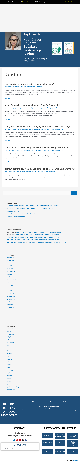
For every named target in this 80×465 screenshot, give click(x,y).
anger (18, 86)
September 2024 (11, 260)
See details (28, 2)
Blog (22, 86)
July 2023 (9, 282)
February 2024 (11, 271)
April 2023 (9, 291)
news (8, 367)
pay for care (10, 373)
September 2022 (11, 304)
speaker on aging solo (13, 384)
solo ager (39, 86)
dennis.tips (76, 460)
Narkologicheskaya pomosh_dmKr (16, 242)
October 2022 (10, 302)
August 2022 (10, 307)
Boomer (36, 108)
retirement (33, 86)
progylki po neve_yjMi (13, 237)
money (9, 364)
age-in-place (7, 129)
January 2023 (10, 293)
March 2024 (10, 268)
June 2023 (10, 285)
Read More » (7, 98)
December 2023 (11, 274)
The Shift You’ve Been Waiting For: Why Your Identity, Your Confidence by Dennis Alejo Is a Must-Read (34, 205)
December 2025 (11, 257)
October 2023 (10, 277)
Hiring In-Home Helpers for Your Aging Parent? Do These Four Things (37, 126)
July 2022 (9, 310)
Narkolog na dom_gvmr (13, 239)
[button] (22, 410)
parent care (10, 370)
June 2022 (10, 313)
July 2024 (9, 263)
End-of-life (56, 108)
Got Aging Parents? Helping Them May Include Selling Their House (36, 147)
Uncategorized (48, 171)
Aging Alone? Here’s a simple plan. (16, 216)
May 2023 (9, 288)
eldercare (9, 356)
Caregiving (27, 86)
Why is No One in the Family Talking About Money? (21, 213)
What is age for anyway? (13, 211)
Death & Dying (49, 108)
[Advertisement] (40, 17)
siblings (9, 378)
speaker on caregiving (13, 387)
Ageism (6, 86)
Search (5, 190)
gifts (36, 171)
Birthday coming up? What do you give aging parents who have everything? (39, 169)
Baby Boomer (26, 108)
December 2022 (11, 296)
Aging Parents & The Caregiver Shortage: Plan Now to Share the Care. (39, 237)
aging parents (13, 86)
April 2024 (9, 266)
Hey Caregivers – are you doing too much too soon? (29, 84)
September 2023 (11, 279)
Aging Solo (16, 108)
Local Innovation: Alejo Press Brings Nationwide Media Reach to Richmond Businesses (30, 208)
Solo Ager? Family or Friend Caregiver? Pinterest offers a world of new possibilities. (39, 232)
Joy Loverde (32, 34)
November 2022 (11, 299)
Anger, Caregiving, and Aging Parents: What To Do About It (32, 105)
